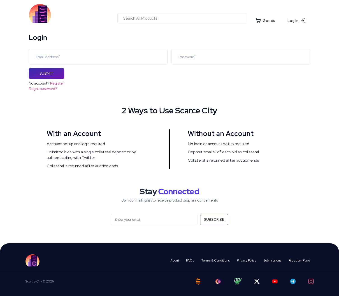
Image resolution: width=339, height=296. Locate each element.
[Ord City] (218, 281)
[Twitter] (257, 281)
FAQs (190, 260)
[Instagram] (311, 281)
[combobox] (182, 18)
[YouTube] (275, 281)
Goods (265, 20)
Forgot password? (43, 88)
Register (57, 83)
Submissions (272, 260)
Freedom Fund (299, 260)
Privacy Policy (246, 260)
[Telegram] (293, 281)
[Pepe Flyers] (237, 281)
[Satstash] (198, 281)
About (174, 260)
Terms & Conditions (215, 260)
